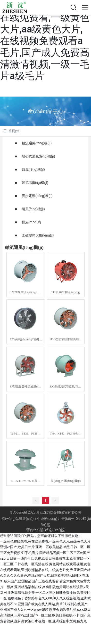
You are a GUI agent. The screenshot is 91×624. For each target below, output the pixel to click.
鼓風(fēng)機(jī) (33, 169)
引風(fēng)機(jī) (33, 209)
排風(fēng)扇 (31, 222)
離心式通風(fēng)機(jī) (38, 156)
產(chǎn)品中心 (45, 111)
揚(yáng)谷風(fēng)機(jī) (66, 481)
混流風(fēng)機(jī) (35, 183)
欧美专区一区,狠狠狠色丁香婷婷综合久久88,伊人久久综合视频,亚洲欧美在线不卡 (45, 598)
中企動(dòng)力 (49, 519)
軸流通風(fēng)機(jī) (37, 143)
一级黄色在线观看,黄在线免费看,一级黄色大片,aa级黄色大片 (45, 541)
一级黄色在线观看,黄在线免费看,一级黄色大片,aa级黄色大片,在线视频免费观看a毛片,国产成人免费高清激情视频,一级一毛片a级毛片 (45, 41)
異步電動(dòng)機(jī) (37, 196)
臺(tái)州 (67, 519)
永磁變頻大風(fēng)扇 (38, 235)
